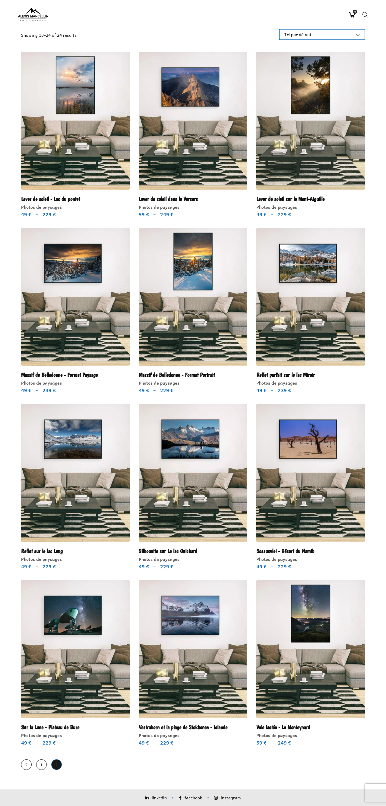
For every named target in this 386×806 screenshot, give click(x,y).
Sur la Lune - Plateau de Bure (51, 727)
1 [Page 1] (41, 764)
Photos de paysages (41, 206)
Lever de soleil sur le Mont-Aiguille (292, 198)
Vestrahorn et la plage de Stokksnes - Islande (185, 727)
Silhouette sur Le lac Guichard (170, 551)
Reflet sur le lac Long (43, 551)
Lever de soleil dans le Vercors (169, 198)
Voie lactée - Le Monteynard (284, 727)
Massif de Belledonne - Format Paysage (61, 374)
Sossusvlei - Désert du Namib (286, 551)
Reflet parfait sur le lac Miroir (287, 374)
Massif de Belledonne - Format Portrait (179, 374)
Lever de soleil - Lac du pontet (51, 198)
